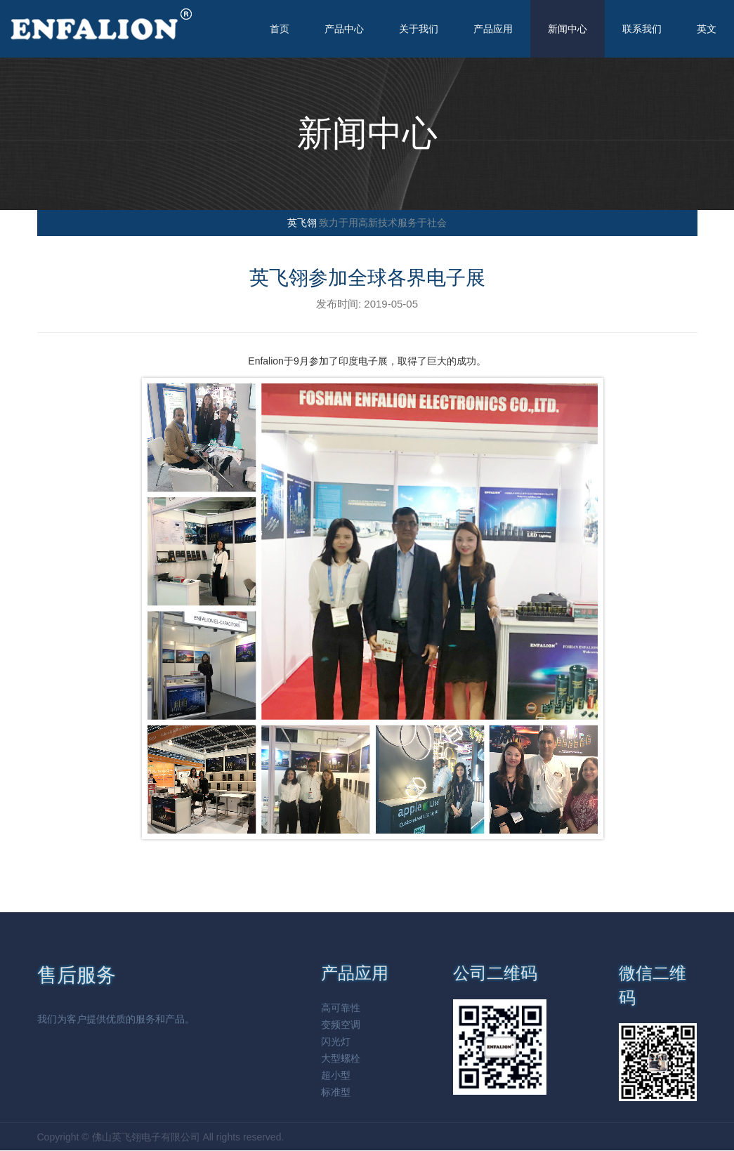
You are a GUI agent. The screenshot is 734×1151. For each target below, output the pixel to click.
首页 (279, 28)
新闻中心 (567, 28)
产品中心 (344, 28)
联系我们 (642, 28)
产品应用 (493, 28)
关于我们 (418, 28)
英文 (706, 28)
